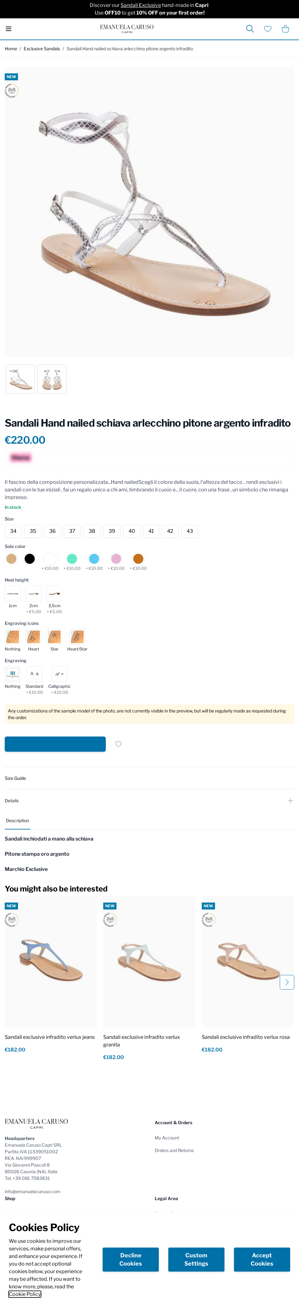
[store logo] (126, 29)
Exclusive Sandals (42, 48)
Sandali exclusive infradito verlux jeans (50, 1037)
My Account (167, 1137)
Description (17, 820)
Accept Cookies (262, 1259)
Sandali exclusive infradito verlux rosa (246, 1037)
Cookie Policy (25, 1294)
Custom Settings (196, 1259)
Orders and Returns (174, 1150)
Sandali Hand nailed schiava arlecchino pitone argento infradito (130, 48)
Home (11, 48)
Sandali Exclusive (141, 5)
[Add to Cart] (55, 744)
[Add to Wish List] (118, 744)
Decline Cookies (130, 1259)
